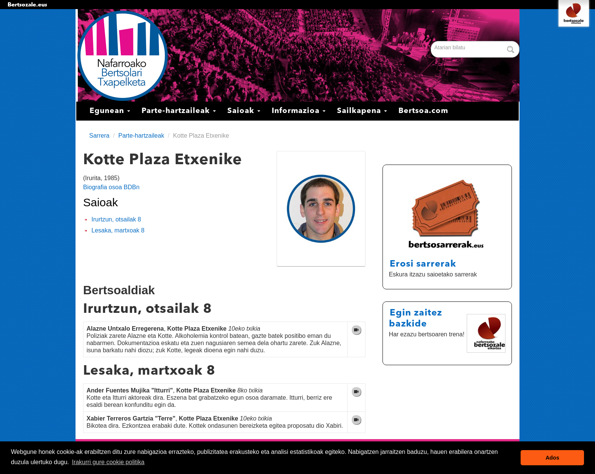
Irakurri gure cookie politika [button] (108, 462)
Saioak (243, 111)
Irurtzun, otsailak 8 (116, 219)
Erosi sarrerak (423, 264)
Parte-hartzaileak (179, 111)
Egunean (110, 111)
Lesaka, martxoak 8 (118, 230)
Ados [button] (552, 458)
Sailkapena (362, 111)
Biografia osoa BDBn (111, 187)
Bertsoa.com (423, 111)
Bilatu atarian (431, 41)
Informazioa (299, 111)
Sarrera (99, 135)
